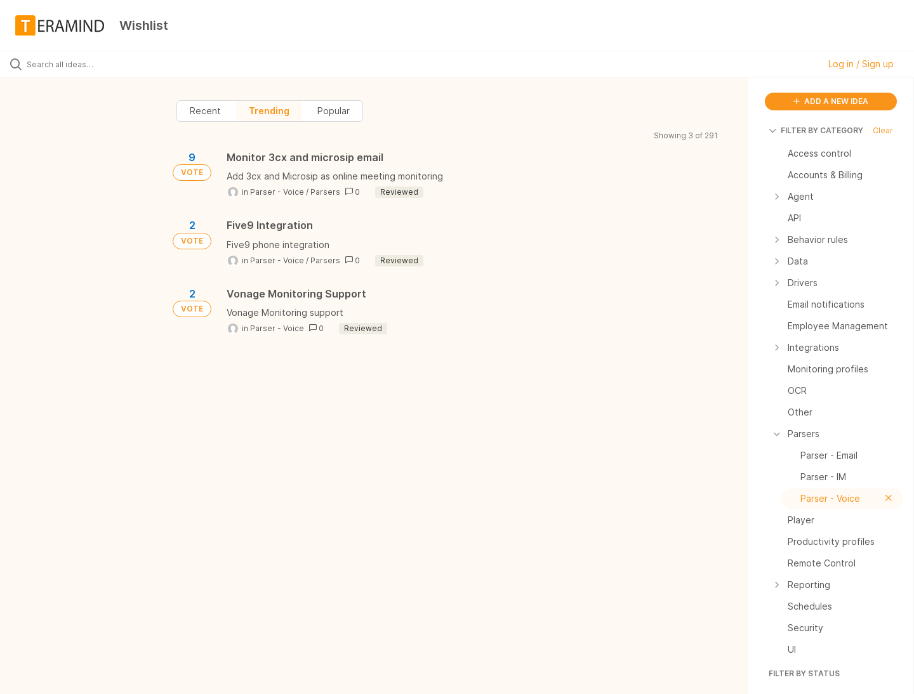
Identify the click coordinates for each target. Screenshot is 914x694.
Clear (883, 130)
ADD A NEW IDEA (830, 101)
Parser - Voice (277, 192)
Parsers (325, 192)
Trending (269, 110)
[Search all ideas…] (107, 64)
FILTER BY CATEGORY (816, 130)
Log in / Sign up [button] (861, 63)
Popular (333, 110)
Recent (205, 110)
